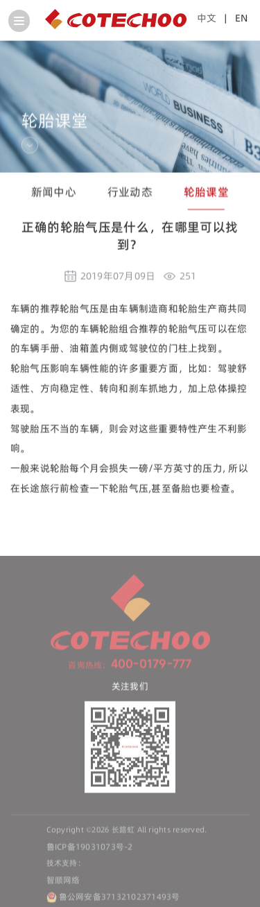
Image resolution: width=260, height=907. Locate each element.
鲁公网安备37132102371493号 (119, 898)
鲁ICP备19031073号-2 (89, 848)
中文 (206, 18)
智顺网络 (63, 882)
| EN (233, 18)
